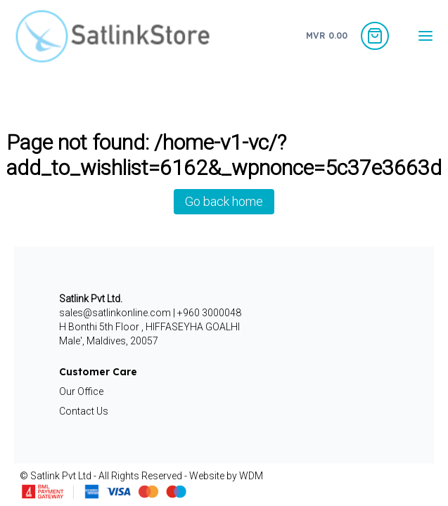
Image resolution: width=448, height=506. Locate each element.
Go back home (224, 201)
